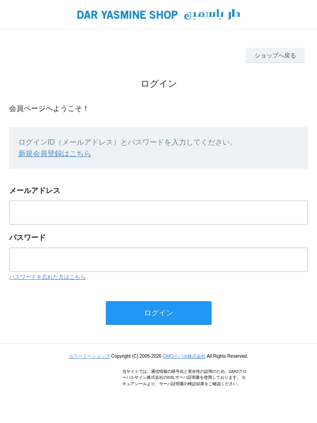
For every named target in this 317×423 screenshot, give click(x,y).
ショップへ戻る (275, 55)
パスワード (27, 237)
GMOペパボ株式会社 (184, 356)
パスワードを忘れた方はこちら (47, 277)
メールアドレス (34, 190)
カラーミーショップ (89, 356)
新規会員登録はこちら (54, 153)
